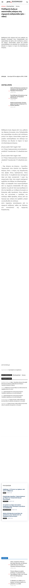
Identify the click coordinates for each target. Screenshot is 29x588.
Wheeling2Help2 (10, 6)
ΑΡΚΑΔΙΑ (3, 6)
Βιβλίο (4, 492)
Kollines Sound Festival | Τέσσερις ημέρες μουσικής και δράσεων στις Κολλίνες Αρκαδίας (18, 104)
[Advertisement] (14, 422)
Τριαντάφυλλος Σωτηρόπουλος (14, 369)
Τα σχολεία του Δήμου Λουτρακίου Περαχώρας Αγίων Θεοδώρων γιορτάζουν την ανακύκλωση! (14, 506)
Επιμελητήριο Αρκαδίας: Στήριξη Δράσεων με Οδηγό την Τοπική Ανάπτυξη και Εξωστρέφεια (14, 498)
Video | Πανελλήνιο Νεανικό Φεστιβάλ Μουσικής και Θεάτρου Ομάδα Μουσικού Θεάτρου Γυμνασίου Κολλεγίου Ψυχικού (14, 384)
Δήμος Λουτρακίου (7, 509)
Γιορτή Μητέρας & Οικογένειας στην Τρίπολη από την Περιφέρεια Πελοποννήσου (18, 97)
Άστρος (18, 6)
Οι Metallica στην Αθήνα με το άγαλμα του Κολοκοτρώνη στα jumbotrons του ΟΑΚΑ (18, 582)
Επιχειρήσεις (5, 501)
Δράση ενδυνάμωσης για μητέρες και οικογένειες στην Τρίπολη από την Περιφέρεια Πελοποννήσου (19, 89)
